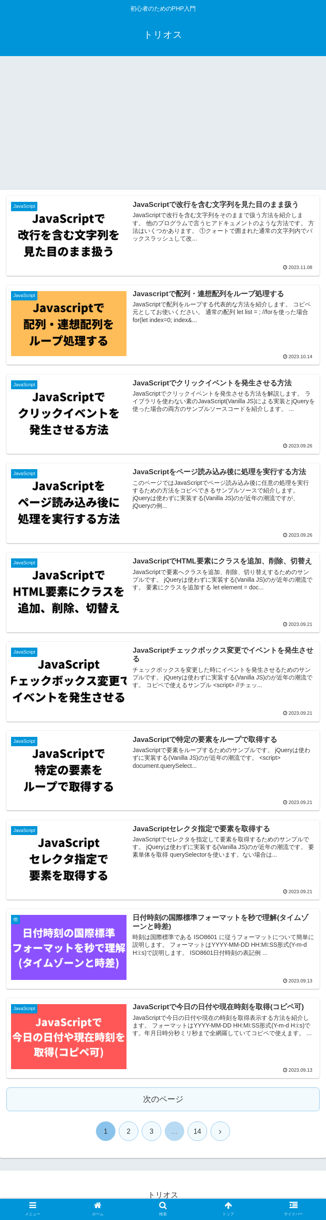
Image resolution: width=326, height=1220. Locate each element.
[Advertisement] (163, 125)
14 (197, 1131)
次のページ (163, 1099)
